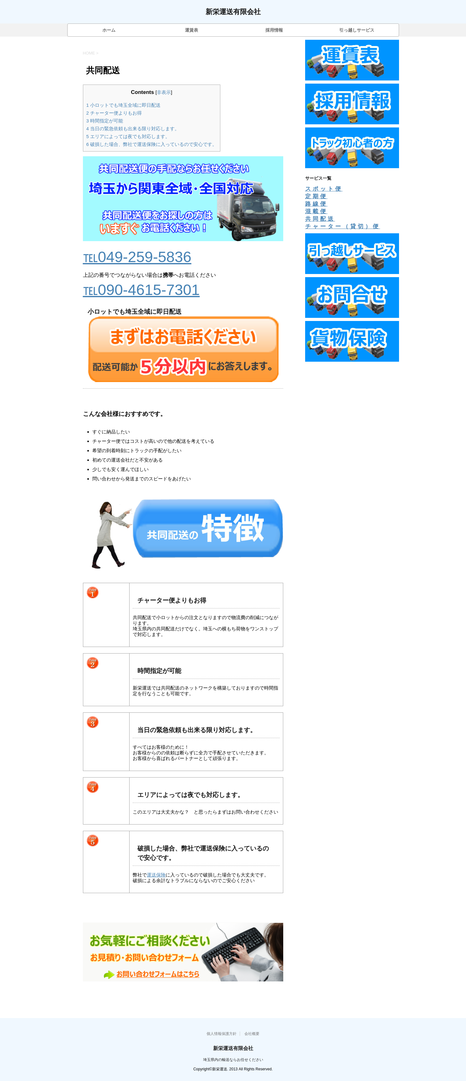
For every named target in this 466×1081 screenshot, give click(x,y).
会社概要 (251, 1034)
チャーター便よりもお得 (114, 113)
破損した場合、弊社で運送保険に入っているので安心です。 (151, 144)
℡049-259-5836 (137, 257)
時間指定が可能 (104, 120)
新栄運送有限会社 (233, 12)
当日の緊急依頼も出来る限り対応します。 (133, 128)
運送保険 (156, 874)
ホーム (108, 30)
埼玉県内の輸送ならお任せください (233, 1060)
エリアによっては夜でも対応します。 (128, 136)
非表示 (164, 92)
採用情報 (274, 30)
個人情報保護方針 (222, 1034)
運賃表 (191, 30)
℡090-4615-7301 (141, 290)
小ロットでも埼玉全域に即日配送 (123, 105)
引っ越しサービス (356, 30)
